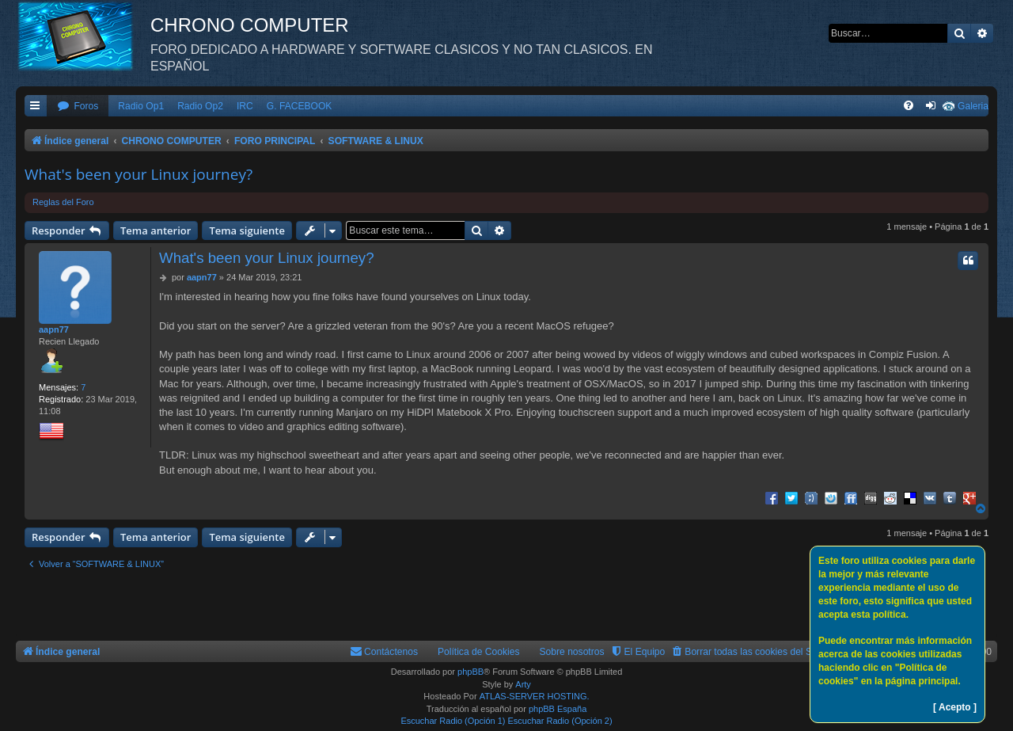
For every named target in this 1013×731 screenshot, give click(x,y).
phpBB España (557, 709)
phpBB (470, 671)
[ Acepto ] (955, 707)
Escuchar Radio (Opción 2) (560, 720)
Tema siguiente (247, 230)
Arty (523, 684)
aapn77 (54, 329)
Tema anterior (155, 230)
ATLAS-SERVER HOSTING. (535, 696)
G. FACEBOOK (299, 106)
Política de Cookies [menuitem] (479, 651)
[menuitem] (77, 106)
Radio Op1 (141, 106)
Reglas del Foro (63, 202)
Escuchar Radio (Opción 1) (452, 720)
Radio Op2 (200, 106)
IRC (245, 106)
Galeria (973, 106)
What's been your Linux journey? (138, 174)
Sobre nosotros (572, 651)
